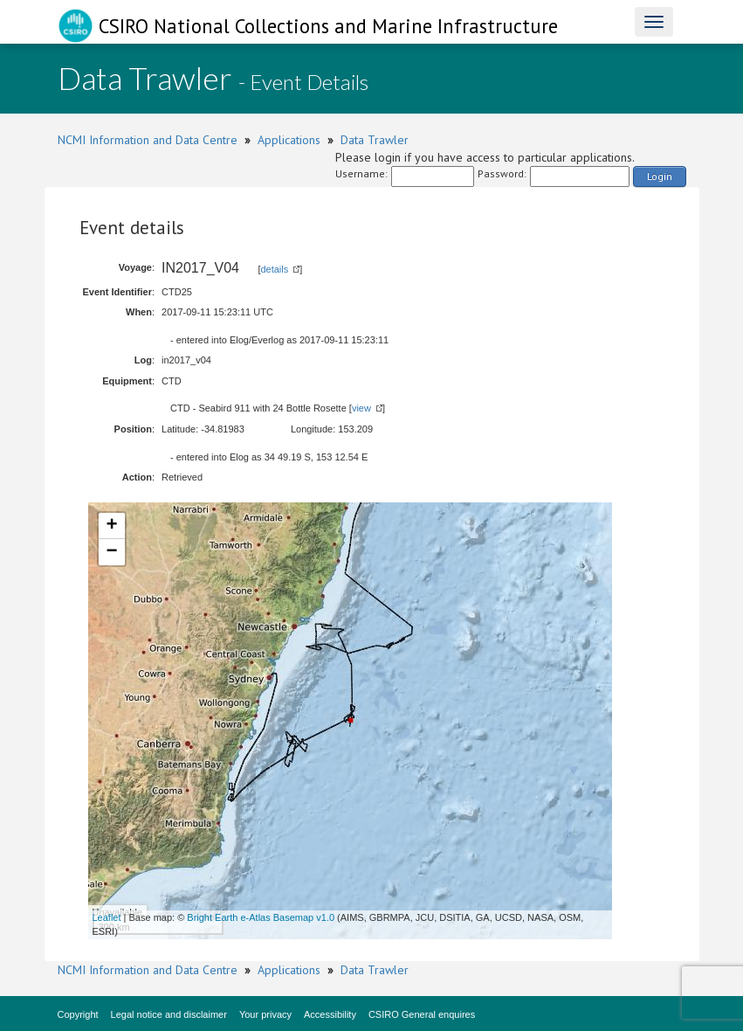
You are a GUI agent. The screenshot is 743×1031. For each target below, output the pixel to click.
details (274, 269)
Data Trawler (375, 140)
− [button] (111, 552)
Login (659, 176)
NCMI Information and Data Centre (147, 140)
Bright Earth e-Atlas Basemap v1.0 (260, 917)
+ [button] (111, 526)
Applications (289, 140)
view (361, 408)
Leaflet (107, 917)
